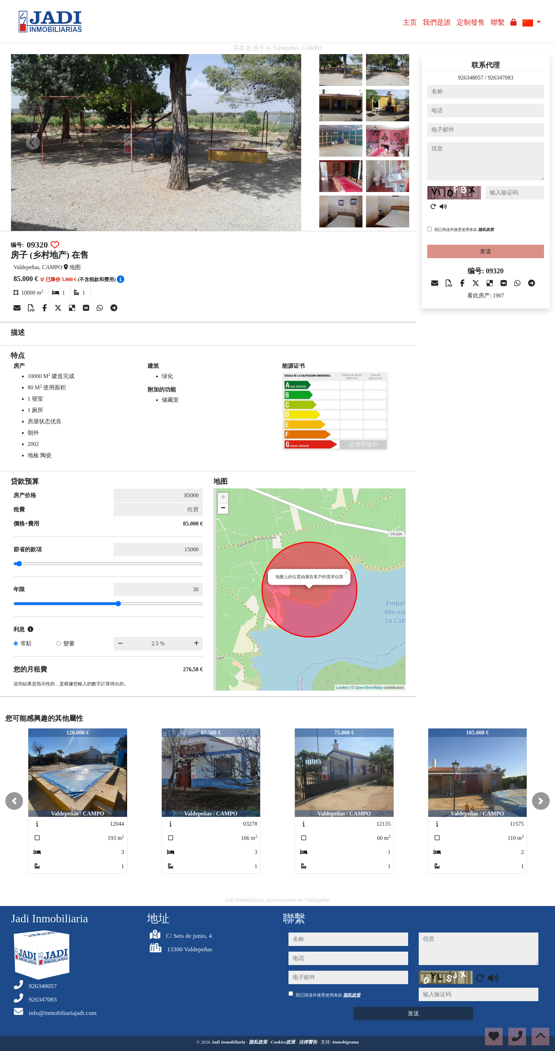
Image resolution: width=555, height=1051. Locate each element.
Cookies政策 (284, 1042)
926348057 (471, 78)
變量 (69, 643)
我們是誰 (437, 22)
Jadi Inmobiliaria (228, 1042)
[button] (14, 801)
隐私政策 (486, 229)
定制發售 (471, 22)
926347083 (500, 78)
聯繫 (498, 22)
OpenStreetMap (369, 687)
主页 (410, 22)
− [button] (223, 508)
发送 (485, 251)
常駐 (26, 643)
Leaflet (342, 687)
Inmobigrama (345, 1042)
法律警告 (308, 1042)
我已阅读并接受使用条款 (464, 229)
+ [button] (223, 498)
